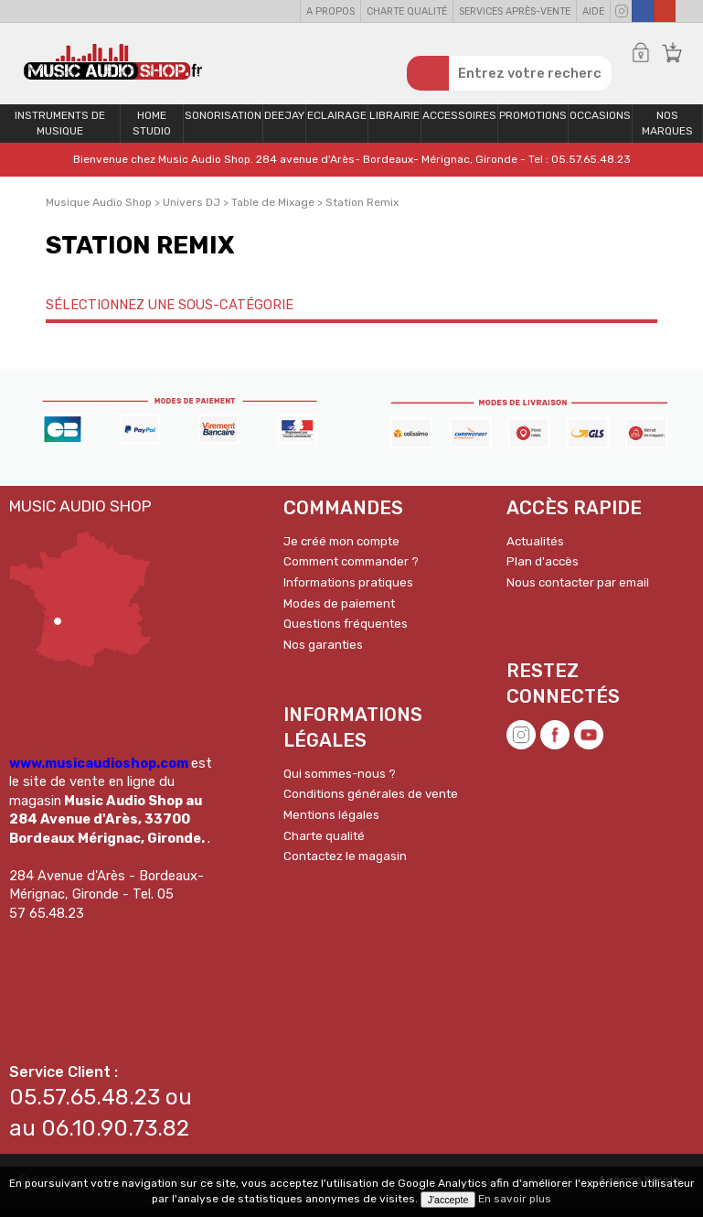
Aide (593, 11)
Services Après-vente (514, 11)
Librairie (394, 125)
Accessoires (459, 125)
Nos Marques (667, 133)
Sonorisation (223, 125)
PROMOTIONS (533, 125)
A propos (330, 11)
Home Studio (152, 133)
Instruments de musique (60, 133)
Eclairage (337, 125)
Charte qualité (407, 11)
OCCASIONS (600, 125)
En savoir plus (514, 1198)
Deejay (284, 125)
